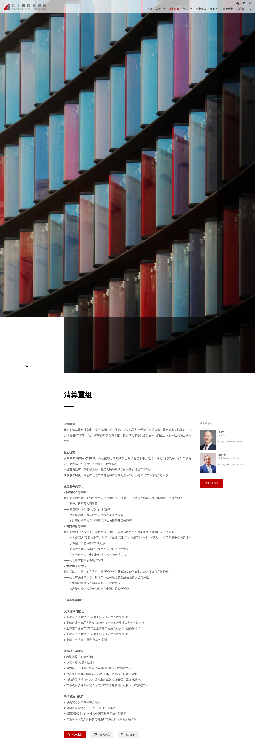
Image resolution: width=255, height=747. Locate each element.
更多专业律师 (211, 483)
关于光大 (161, 8)
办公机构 (187, 8)
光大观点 (102, 734)
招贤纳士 (228, 8)
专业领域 (174, 8)
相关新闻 (128, 734)
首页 (149, 8)
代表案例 (74, 734)
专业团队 (201, 8)
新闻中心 (214, 8)
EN (251, 8)
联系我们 (241, 8)
